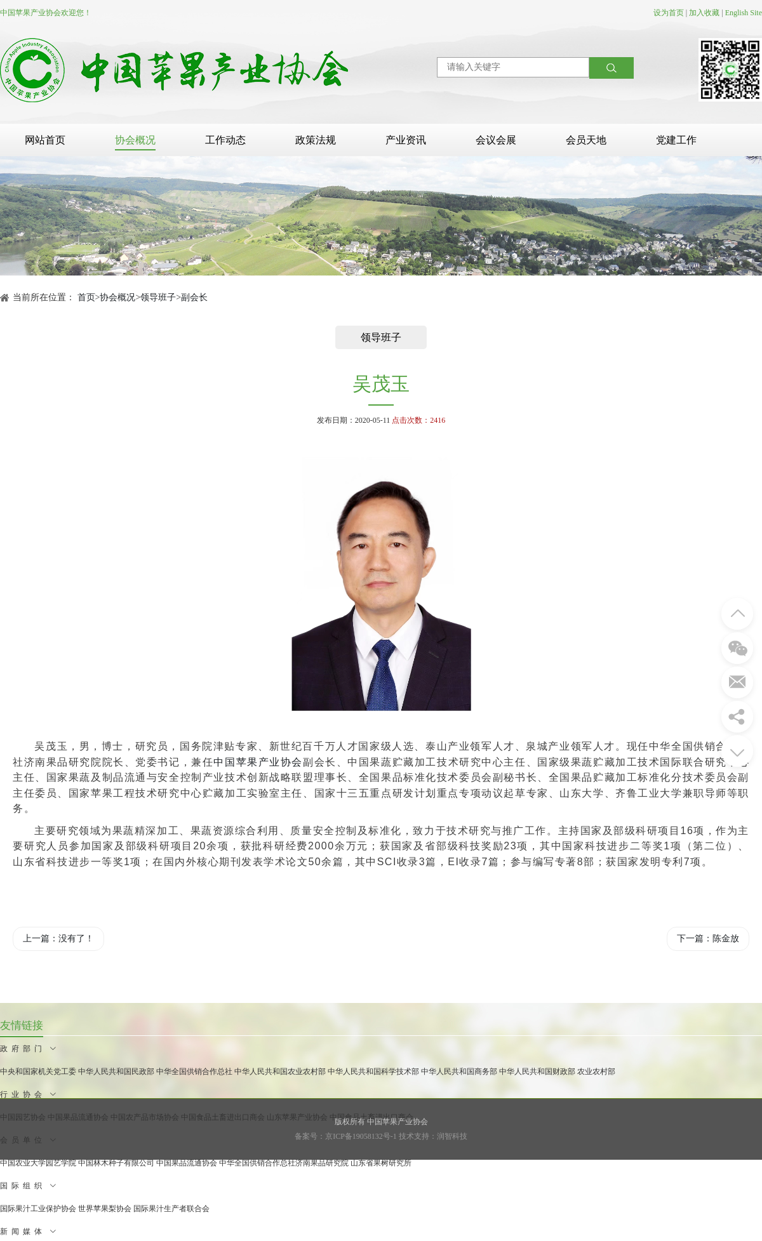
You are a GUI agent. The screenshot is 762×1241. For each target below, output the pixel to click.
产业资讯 (405, 140)
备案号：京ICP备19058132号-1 (346, 1136)
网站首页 (45, 140)
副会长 (194, 297)
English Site (743, 12)
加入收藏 (704, 12)
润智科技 (452, 1136)
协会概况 (135, 140)
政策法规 (315, 140)
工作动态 (225, 140)
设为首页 (668, 12)
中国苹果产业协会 (258, 762)
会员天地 (586, 140)
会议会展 (496, 140)
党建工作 (676, 140)
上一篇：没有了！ (58, 938)
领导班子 (158, 297)
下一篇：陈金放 (708, 938)
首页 (86, 297)
